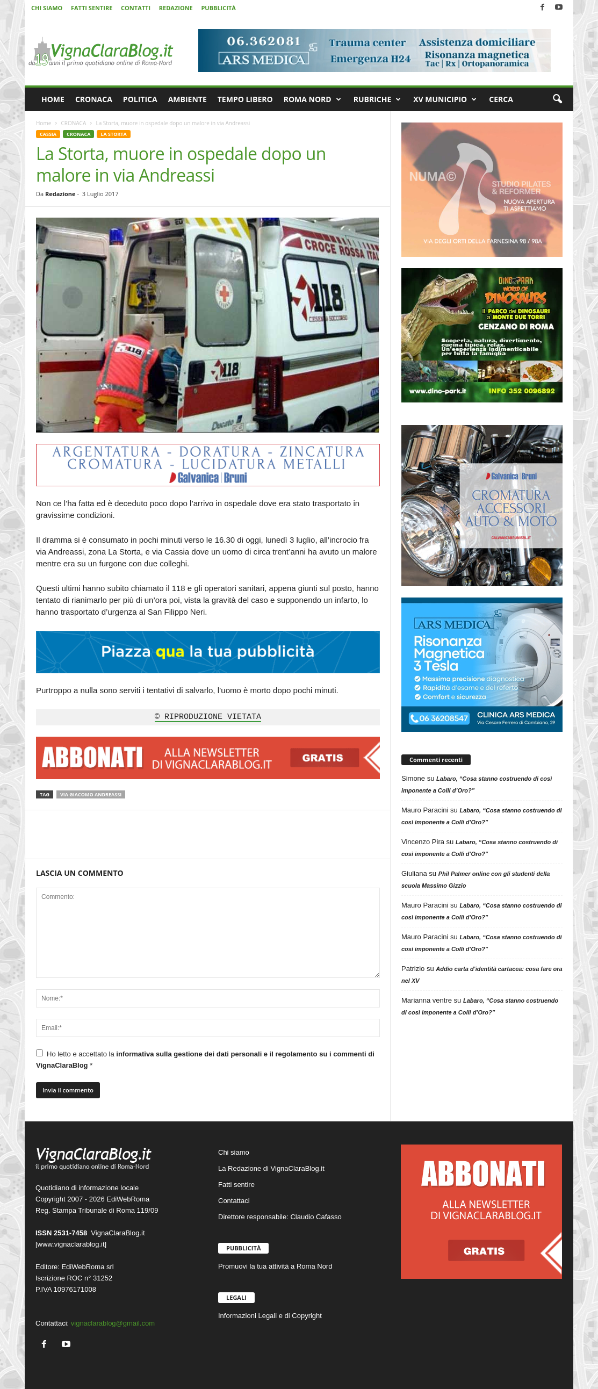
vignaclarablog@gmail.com (113, 1323)
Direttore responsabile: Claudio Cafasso (280, 1217)
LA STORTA (113, 134)
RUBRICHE (377, 99)
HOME (52, 99)
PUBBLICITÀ (218, 8)
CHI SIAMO (46, 8)
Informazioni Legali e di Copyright (270, 1316)
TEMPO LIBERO (245, 99)
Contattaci (234, 1201)
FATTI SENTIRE (91, 8)
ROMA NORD (312, 99)
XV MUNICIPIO (445, 99)
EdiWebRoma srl (87, 1267)
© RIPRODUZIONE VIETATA (208, 717)
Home (43, 123)
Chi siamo (233, 1152)
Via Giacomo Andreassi (90, 794)
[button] (557, 99)
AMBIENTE (187, 99)
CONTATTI (135, 8)
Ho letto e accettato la (205, 1059)
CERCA (501, 99)
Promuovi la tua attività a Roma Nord (275, 1266)
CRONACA (93, 99)
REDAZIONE (176, 8)
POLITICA (140, 99)
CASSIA (48, 134)
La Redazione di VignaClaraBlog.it (271, 1168)
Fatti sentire (236, 1185)
